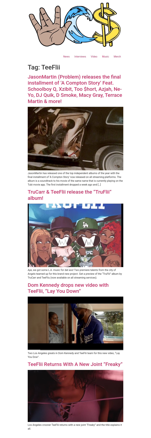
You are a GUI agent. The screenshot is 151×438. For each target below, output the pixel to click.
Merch (117, 56)
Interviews (80, 56)
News (66, 56)
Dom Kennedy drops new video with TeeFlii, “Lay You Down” (68, 288)
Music (105, 56)
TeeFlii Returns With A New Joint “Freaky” (75, 364)
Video (94, 56)
